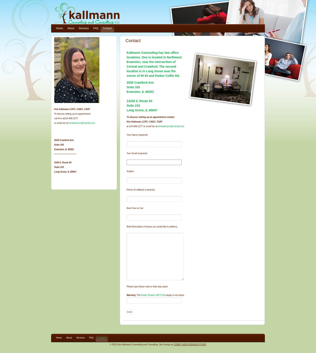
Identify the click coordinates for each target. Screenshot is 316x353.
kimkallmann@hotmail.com (171, 126)
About (70, 28)
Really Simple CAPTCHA (153, 295)
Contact (107, 28)
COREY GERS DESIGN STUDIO (190, 344)
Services (84, 28)
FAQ (95, 28)
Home (59, 28)
